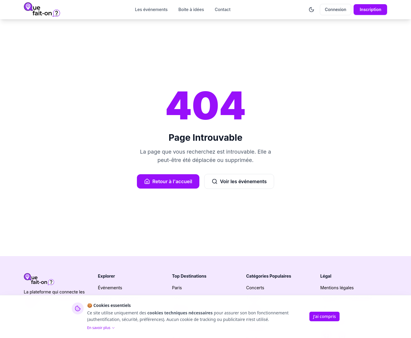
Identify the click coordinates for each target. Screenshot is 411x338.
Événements (110, 287)
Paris (177, 287)
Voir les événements (239, 181)
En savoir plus (101, 327)
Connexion (335, 9)
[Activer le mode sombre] (311, 10)
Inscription (370, 9)
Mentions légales (337, 287)
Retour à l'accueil (168, 181)
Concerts (255, 287)
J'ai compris (324, 316)
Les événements (151, 9)
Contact (222, 9)
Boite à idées (191, 9)
